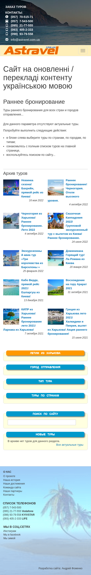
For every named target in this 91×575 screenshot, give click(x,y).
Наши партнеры (12, 491)
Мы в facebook (11, 534)
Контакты (8, 494)
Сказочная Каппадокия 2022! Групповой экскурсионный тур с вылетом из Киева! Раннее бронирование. (68, 225)
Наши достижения (14, 483)
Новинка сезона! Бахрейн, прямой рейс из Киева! (32, 188)
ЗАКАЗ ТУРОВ (15, 7)
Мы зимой (9, 538)
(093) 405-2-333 (22, 29)
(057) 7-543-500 (22, 21)
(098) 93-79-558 (22, 34)
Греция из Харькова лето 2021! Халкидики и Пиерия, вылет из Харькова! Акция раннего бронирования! (67, 321)
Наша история (11, 480)
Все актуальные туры (69, 444)
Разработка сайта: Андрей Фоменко (60, 568)
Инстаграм (9, 531)
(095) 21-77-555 (22, 25)
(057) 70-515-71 (22, 17)
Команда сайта (12, 487)
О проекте (9, 476)
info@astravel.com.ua (22, 39)
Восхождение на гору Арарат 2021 (76, 284)
